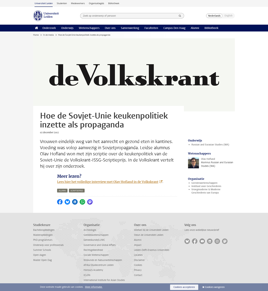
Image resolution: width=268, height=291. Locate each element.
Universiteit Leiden (44, 3)
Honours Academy (93, 270)
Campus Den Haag (174, 28)
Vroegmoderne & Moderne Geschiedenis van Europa (205, 191)
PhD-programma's (42, 240)
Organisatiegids (96, 3)
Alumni (195, 28)
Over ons (110, 28)
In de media (48, 35)
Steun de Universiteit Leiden (148, 235)
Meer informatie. (94, 287)
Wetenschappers (89, 28)
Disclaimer (139, 260)
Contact (138, 275)
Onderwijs (67, 28)
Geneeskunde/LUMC (94, 240)
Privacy (138, 270)
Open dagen (39, 255)
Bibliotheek (113, 3)
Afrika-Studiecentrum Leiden (99, 265)
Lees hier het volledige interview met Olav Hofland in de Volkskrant (107, 182)
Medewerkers (78, 3)
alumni (62, 190)
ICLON (87, 275)
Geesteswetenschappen (204, 183)
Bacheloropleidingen (44, 230)
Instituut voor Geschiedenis (206, 186)
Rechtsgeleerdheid (93, 250)
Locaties (138, 255)
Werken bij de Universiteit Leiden (151, 230)
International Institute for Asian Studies (104, 280)
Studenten (62, 3)
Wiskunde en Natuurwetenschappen (103, 260)
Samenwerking (130, 28)
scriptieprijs (77, 190)
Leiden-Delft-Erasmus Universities (151, 250)
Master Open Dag (42, 260)
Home (36, 35)
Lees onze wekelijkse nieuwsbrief (201, 230)
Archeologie (90, 230)
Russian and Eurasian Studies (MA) (210, 144)
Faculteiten (151, 28)
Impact (137, 245)
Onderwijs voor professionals (48, 245)
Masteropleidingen (43, 235)
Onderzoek (49, 28)
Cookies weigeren (215, 287)
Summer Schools (42, 250)
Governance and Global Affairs (100, 245)
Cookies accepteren (184, 287)
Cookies (138, 265)
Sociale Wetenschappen (96, 255)
